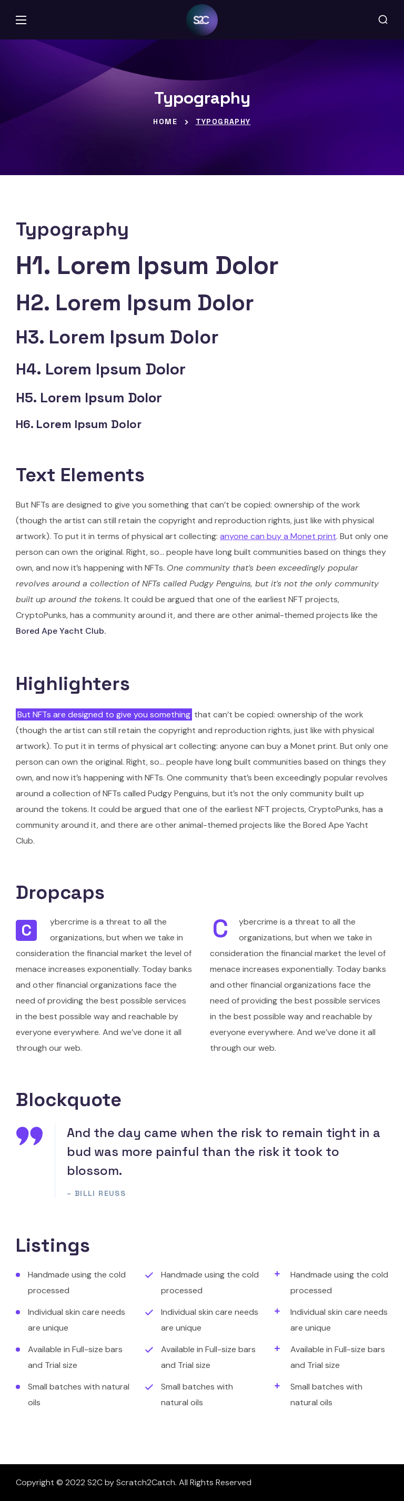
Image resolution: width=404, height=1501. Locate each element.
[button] (383, 20)
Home (165, 121)
